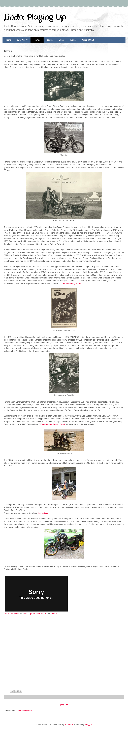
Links (73, 40)
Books (50, 40)
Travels (37, 40)
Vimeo (54, 614)
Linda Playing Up (35, 17)
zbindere (69, 724)
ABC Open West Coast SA (36, 614)
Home (8, 40)
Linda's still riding (11, 614)
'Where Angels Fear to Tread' (52, 424)
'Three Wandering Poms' (70, 283)
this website (43, 513)
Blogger (88, 724)
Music (61, 40)
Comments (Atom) (24, 711)
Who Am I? (22, 40)
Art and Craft (88, 40)
